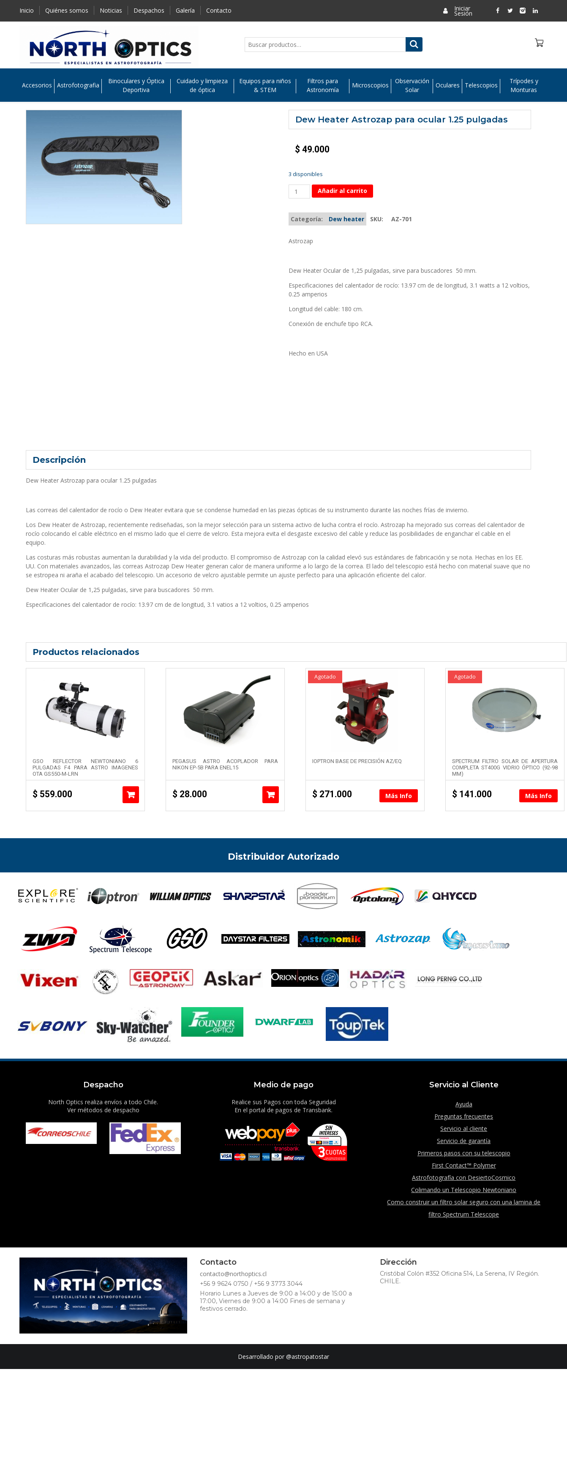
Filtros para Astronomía (323, 85)
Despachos (149, 10)
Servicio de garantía (464, 1141)
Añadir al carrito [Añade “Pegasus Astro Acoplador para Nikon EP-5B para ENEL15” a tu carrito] (270, 794)
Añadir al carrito (342, 191)
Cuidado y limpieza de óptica (202, 85)
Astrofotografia (78, 85)
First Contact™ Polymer (464, 1165)
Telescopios (481, 85)
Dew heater (346, 219)
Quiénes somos (66, 10)
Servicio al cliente (463, 1128)
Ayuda (463, 1104)
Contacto (219, 10)
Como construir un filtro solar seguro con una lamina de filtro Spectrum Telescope (463, 1208)
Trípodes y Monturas (524, 85)
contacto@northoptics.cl (233, 1274)
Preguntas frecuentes (463, 1116)
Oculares (448, 85)
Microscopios (370, 85)
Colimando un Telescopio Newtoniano (463, 1190)
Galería (185, 10)
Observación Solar (412, 85)
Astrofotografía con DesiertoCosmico (463, 1177)
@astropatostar (307, 1357)
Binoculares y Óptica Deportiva (136, 85)
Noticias (111, 10)
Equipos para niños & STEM (265, 85)
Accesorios (37, 85)
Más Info (398, 796)
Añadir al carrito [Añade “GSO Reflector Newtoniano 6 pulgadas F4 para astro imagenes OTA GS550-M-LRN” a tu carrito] (131, 794)
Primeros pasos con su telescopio (463, 1153)
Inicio (26, 10)
